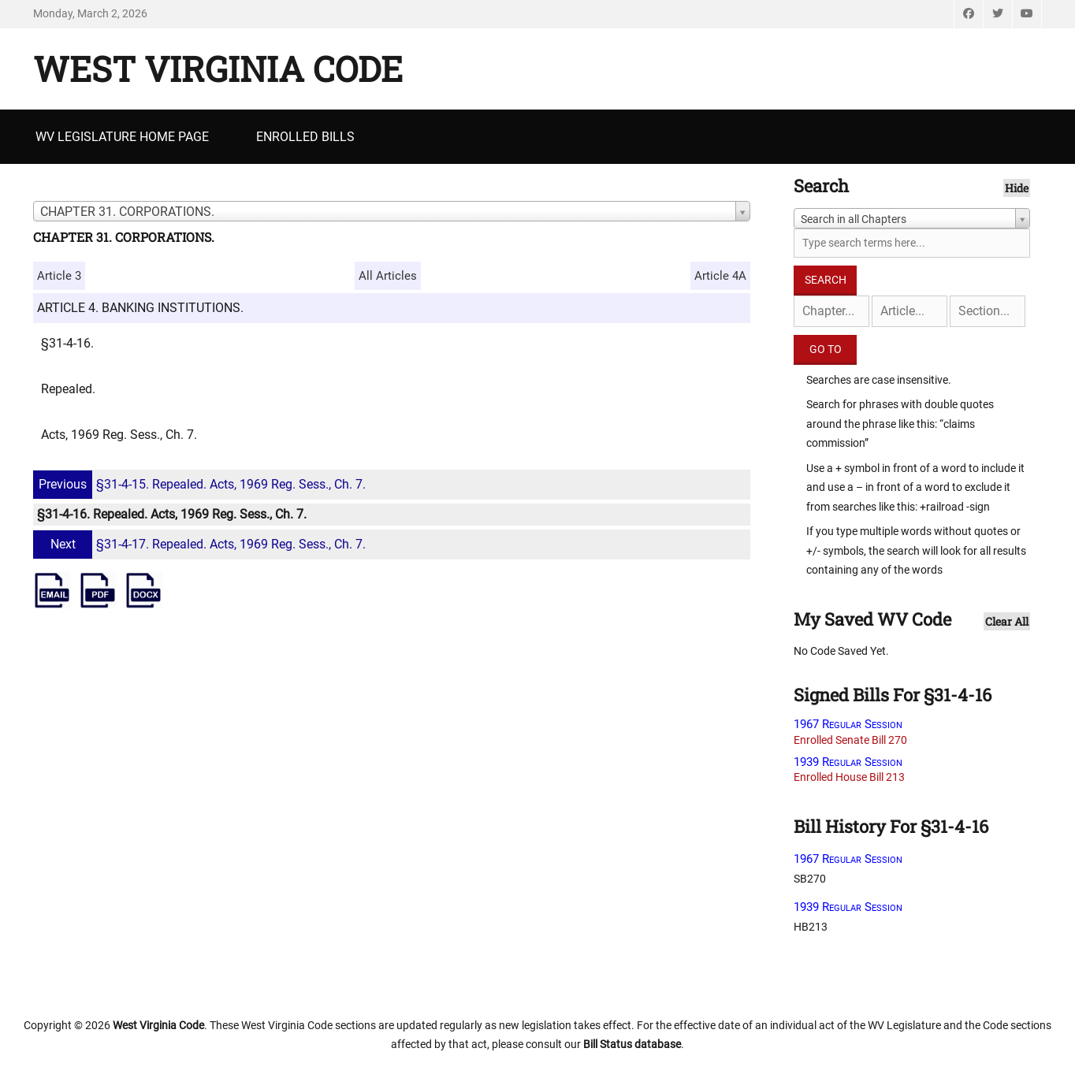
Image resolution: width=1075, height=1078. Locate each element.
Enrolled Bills (305, 136)
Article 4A (720, 276)
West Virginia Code (218, 68)
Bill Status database (632, 1044)
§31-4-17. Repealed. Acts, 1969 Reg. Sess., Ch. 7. (201, 544)
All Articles (388, 276)
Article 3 (59, 276)
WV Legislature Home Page (122, 136)
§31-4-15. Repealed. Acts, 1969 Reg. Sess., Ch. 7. (201, 484)
